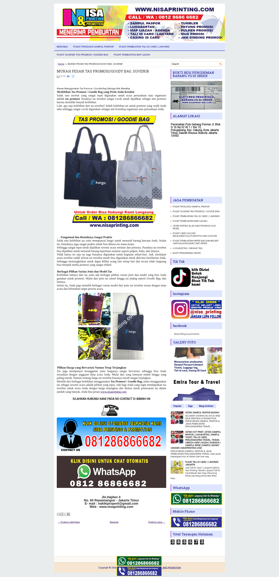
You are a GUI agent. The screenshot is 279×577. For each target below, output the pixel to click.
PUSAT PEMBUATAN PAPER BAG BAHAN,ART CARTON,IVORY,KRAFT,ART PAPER (196, 242)
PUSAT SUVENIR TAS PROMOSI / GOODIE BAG (82, 54)
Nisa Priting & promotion (186, 334)
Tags (190, 406)
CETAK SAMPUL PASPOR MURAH (202, 412)
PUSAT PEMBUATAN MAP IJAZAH (132, 54)
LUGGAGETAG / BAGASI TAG (187, 248)
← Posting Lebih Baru (69, 522)
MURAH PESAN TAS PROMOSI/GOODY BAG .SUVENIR (103, 71)
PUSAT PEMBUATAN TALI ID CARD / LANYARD (144, 46)
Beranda (62, 46)
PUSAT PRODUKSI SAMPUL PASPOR (93, 46)
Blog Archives (206, 406)
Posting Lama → (156, 522)
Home (61, 64)
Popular (177, 406)
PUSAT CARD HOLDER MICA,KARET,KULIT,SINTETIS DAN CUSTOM (195, 234)
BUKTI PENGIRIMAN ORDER (187, 253)
